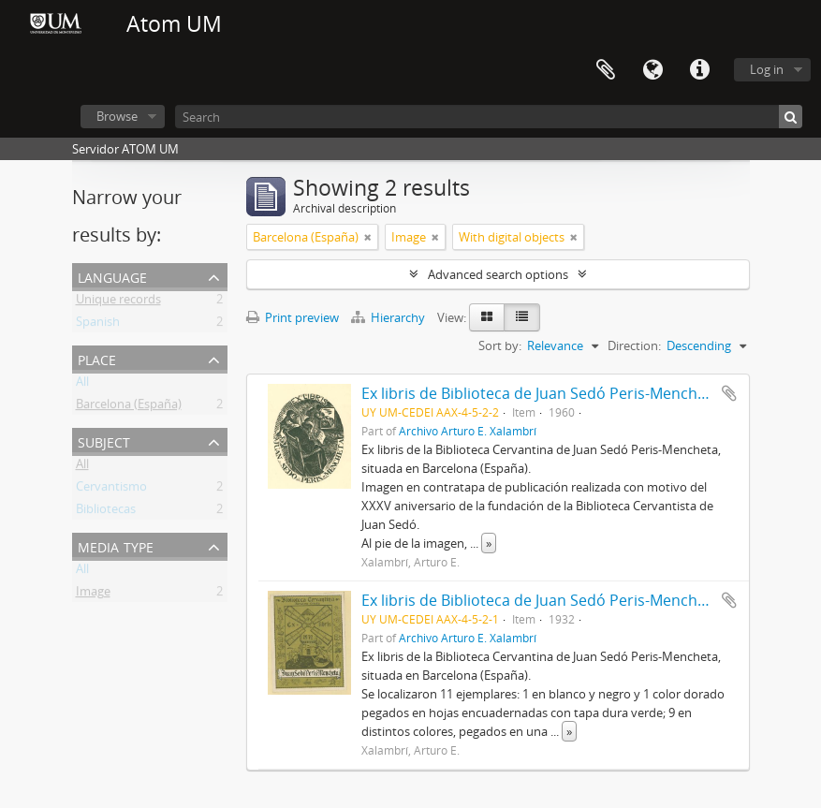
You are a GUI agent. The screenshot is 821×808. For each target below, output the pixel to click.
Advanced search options (498, 274)
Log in (767, 69)
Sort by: (499, 345)
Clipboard (605, 70)
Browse (117, 116)
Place (97, 358)
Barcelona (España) (129, 407)
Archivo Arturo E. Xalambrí (467, 430)
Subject (104, 440)
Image (93, 594)
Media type (116, 545)
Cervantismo (111, 489)
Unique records (118, 302)
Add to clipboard (729, 393)
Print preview (292, 317)
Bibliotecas (106, 512)
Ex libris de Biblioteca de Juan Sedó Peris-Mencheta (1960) (564, 393)
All (82, 384)
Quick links (699, 70)
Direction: (634, 345)
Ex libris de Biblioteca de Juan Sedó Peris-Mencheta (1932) (564, 600)
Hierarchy (389, 317)
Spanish (98, 324)
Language (652, 70)
